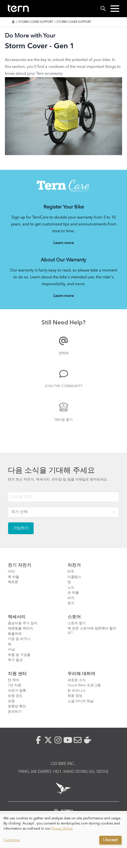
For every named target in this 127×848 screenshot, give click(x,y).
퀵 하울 (13, 577)
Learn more (63, 243)
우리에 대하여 (81, 674)
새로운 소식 (77, 680)
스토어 (74, 617)
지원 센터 (17, 674)
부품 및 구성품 (19, 655)
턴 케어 (13, 680)
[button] (115, 8)
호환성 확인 (17, 706)
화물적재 (15, 634)
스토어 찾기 (77, 623)
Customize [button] (11, 840)
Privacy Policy (61, 828)
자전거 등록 (17, 690)
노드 (71, 587)
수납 (11, 649)
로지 (71, 603)
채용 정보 (75, 696)
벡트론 (13, 582)
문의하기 (15, 711)
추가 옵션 (15, 660)
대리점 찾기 (64, 419)
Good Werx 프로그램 (84, 685)
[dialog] (63, 830)
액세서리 (17, 617)
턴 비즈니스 (77, 690)
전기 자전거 (19, 565)
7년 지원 (14, 685)
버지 (71, 598)
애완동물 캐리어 (20, 628)
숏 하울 (73, 592)
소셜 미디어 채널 (81, 701)
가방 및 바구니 (19, 639)
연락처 (63, 353)
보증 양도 (15, 696)
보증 (11, 701)
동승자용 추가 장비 (22, 623)
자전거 (74, 565)
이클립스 (74, 577)
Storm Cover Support (35, 22)
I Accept (110, 840)
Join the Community (63, 386)
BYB (71, 571)
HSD (11, 571)
